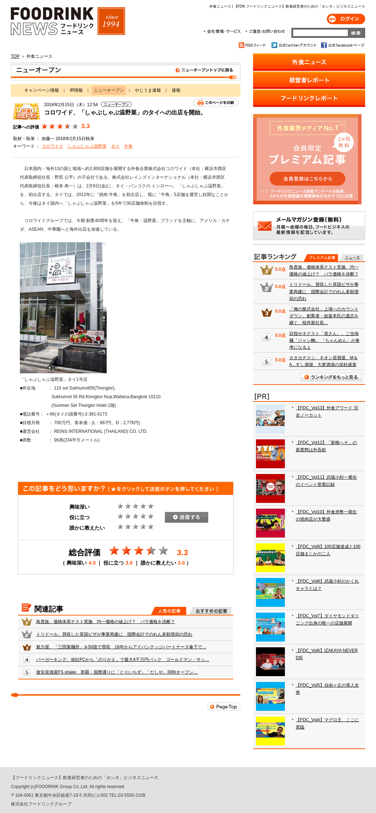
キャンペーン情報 (41, 90)
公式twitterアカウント (294, 45)
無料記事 (351, 257)
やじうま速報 (148, 90)
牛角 (128, 146)
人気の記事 (168, 611)
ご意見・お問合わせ (265, 31)
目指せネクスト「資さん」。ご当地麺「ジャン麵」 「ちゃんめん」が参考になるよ (324, 340)
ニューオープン (125, 71)
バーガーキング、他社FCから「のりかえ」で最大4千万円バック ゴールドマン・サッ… (122, 659)
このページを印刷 (215, 103)
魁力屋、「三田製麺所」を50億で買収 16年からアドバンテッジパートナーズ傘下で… (121, 646)
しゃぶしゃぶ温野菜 (87, 146)
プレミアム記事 (321, 257)
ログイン (346, 19)
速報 (176, 90)
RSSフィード (253, 45)
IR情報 (76, 90)
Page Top (223, 707)
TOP (15, 56)
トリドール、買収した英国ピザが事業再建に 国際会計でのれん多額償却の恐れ (114, 634)
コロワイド (52, 146)
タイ (115, 146)
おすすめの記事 (210, 611)
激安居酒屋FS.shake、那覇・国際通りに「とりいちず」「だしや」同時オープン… (117, 672)
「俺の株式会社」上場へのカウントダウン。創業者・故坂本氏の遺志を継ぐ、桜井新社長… (324, 315)
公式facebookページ (342, 45)
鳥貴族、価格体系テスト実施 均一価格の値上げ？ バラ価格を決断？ (105, 621)
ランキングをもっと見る (331, 377)
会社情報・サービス (223, 31)
